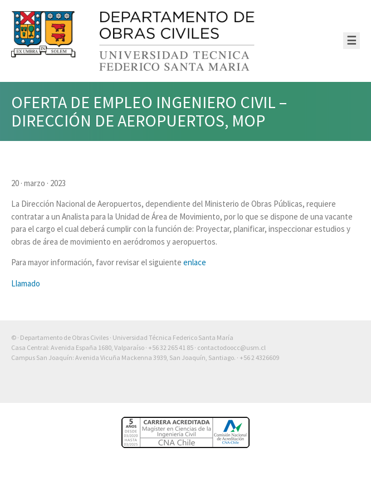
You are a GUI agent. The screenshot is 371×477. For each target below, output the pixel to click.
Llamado (25, 283)
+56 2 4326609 (259, 357)
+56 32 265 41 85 (170, 347)
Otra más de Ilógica (328, 386)
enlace (194, 262)
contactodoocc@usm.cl (231, 347)
